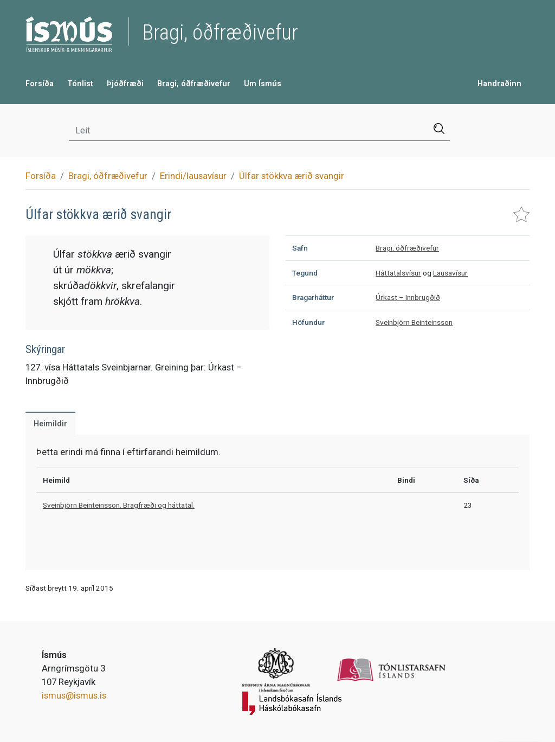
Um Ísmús (262, 83)
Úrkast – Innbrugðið (408, 297)
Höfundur (308, 322)
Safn (300, 248)
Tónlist (80, 83)
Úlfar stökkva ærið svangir (291, 175)
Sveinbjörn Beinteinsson (414, 322)
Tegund (305, 272)
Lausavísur (450, 272)
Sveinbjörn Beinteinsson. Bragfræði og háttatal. (119, 505)
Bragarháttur (313, 297)
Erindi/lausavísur (193, 175)
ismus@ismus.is (74, 695)
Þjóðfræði (125, 83)
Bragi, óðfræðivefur (193, 83)
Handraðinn (499, 83)
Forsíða (39, 83)
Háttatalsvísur (398, 272)
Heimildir (50, 423)
